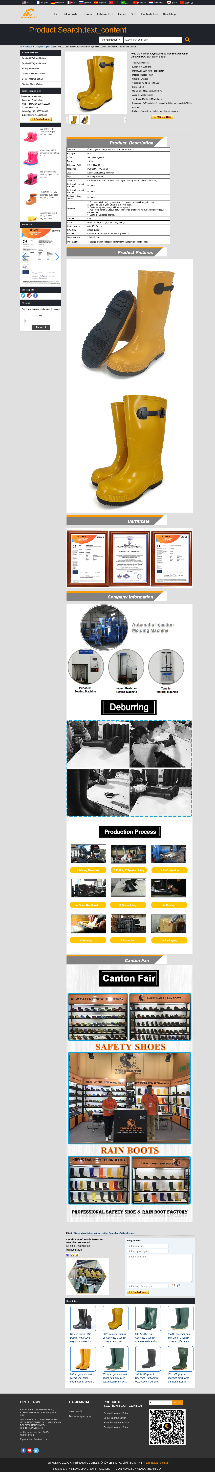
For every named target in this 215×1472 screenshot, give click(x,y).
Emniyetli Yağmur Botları (46, 47)
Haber (122, 14)
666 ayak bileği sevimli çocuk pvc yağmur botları (47, 133)
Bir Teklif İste (149, 14)
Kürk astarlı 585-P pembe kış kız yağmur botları (49, 155)
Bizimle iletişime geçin (80, 1416)
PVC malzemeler (127, 1233)
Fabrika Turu (105, 14)
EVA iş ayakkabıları (31, 68)
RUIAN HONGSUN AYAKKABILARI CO (137, 1468)
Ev (56, 14)
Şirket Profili (75, 1411)
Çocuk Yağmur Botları (32, 79)
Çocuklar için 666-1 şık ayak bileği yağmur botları (48, 218)
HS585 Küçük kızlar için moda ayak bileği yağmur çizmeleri (49, 197)
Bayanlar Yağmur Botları (33, 74)
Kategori (28, 47)
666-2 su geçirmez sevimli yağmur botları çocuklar (49, 176)
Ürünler (87, 14)
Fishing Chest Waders (32, 84)
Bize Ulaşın (170, 14)
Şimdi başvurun (41, 119)
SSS (133, 14)
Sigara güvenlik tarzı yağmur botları (91, 1233)
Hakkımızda (70, 14)
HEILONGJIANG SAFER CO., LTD (89, 1468)
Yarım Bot (114, 1233)
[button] (57, 256)
